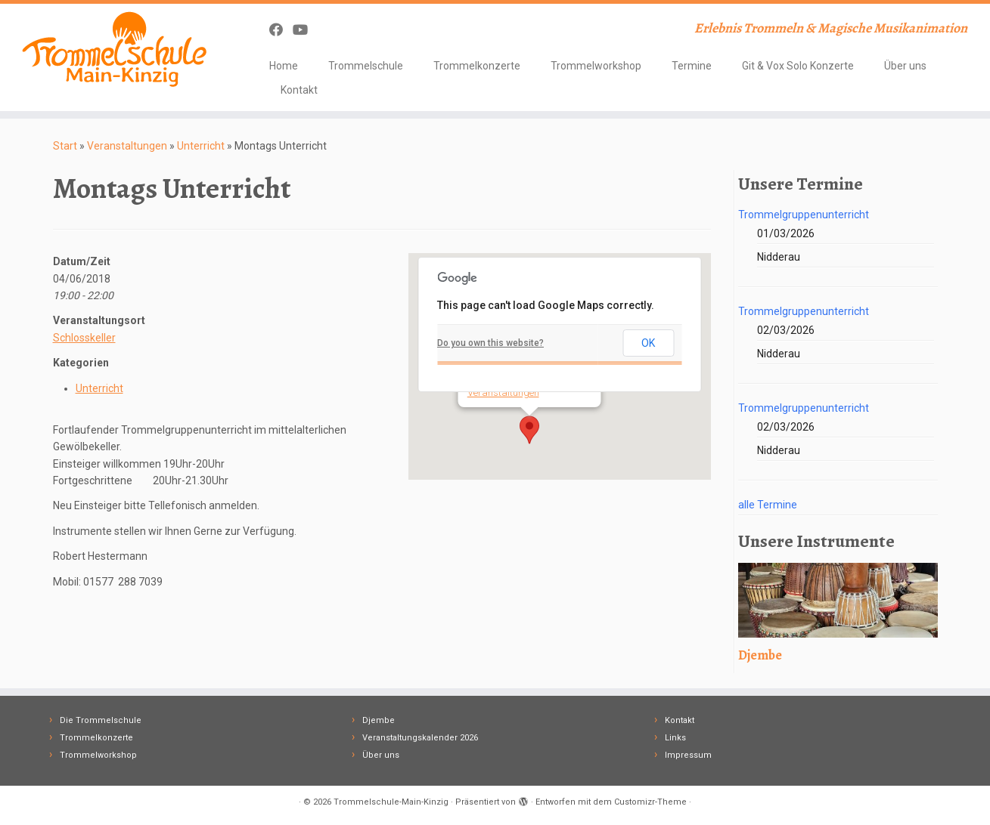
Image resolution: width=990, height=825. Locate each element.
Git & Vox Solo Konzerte (798, 66)
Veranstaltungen (127, 146)
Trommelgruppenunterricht (803, 215)
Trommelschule (365, 66)
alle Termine (767, 505)
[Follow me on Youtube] (305, 30)
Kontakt (299, 90)
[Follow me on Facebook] (281, 30)
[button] (529, 430)
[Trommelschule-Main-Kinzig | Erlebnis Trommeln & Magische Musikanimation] (114, 49)
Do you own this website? (490, 343)
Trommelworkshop (596, 66)
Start (65, 146)
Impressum (688, 755)
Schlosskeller (84, 338)
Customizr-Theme (650, 802)
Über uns (905, 66)
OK (648, 343)
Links (675, 738)
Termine (692, 66)
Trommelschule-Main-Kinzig (391, 802)
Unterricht (201, 146)
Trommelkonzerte (476, 66)
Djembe (378, 720)
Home (283, 66)
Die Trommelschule (100, 720)
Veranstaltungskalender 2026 (420, 738)
